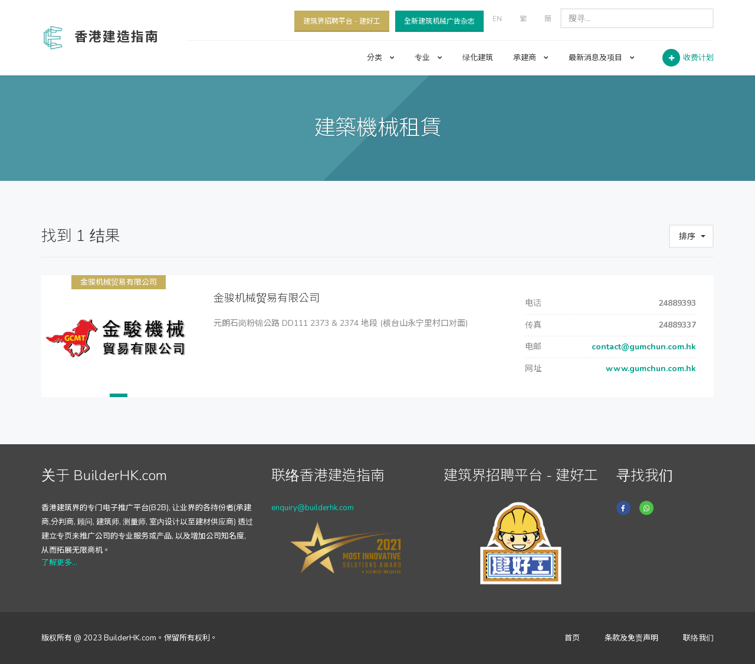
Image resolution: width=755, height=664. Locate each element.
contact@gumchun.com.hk (642, 346)
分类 (381, 57)
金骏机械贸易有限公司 (118, 282)
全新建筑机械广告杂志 (439, 21)
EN (497, 19)
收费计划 (698, 57)
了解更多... (59, 562)
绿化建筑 (477, 57)
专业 (428, 57)
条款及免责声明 (631, 638)
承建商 (531, 57)
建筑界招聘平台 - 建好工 (341, 21)
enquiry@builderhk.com (312, 508)
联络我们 (698, 638)
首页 (572, 638)
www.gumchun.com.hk (649, 368)
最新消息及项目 (602, 57)
